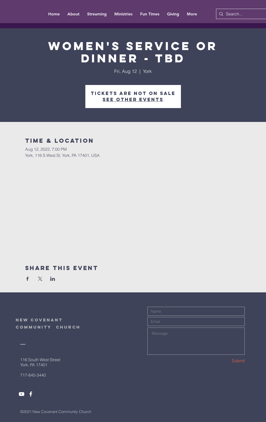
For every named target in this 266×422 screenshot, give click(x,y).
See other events (133, 99)
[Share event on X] (40, 279)
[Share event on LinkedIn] (52, 279)
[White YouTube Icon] (21, 394)
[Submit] (226, 360)
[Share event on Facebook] (27, 279)
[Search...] (244, 14)
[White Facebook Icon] (30, 394)
